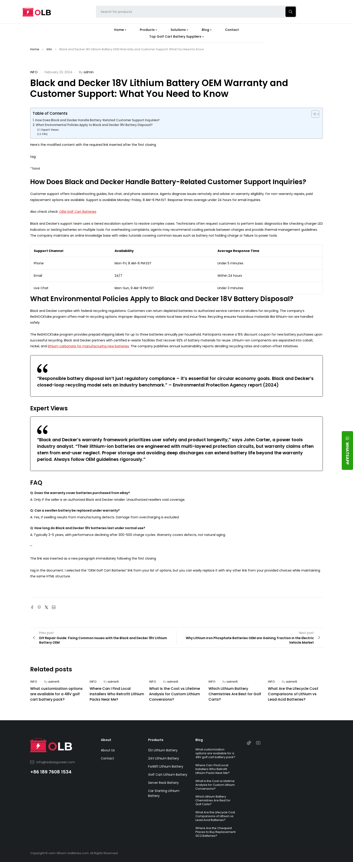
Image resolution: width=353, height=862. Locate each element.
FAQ (45, 134)
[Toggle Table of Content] (313, 114)
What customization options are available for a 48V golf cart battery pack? (56, 694)
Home (34, 49)
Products (155, 740)
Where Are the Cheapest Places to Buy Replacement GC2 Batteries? (215, 832)
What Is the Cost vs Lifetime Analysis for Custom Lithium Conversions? (174, 694)
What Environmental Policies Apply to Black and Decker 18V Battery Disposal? (94, 125)
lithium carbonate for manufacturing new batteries (88, 346)
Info (49, 49)
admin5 (53, 681)
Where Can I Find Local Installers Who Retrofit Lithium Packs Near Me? (117, 694)
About (106, 740)
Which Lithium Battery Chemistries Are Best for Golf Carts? (234, 694)
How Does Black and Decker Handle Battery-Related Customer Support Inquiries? (97, 120)
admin (89, 72)
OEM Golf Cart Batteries (77, 211)
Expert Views (50, 130)
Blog (199, 740)
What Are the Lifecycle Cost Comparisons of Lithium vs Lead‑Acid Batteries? (293, 694)
